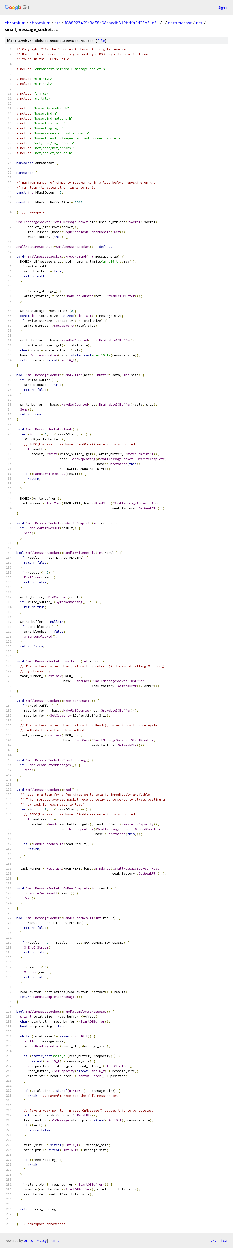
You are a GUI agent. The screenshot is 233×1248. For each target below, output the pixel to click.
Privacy (41, 1240)
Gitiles (28, 1240)
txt (213, 1240)
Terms (54, 1240)
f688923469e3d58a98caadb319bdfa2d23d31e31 (112, 23)
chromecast (180, 23)
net (199, 23)
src (57, 23)
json (224, 1240)
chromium (15, 23)
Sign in (223, 7)
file (101, 41)
